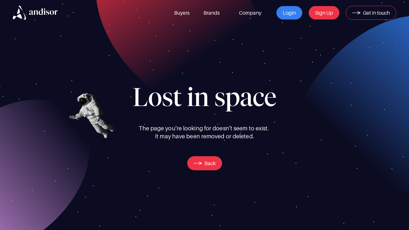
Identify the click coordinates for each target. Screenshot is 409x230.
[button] (289, 12)
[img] (35, 13)
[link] (182, 12)
